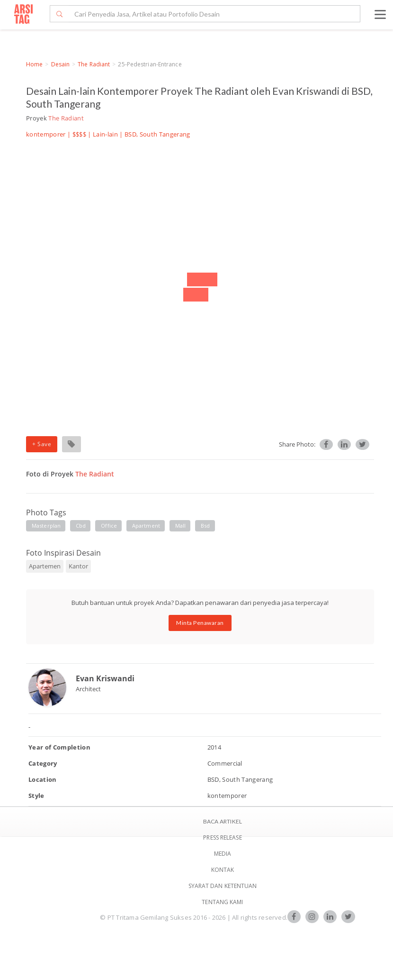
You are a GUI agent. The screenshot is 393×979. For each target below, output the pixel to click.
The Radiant (94, 64)
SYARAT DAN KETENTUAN (222, 886)
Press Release (222, 837)
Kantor (78, 566)
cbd (81, 525)
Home (34, 64)
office (109, 525)
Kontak (222, 870)
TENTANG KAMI (222, 902)
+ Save (41, 444)
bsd (205, 525)
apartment (146, 525)
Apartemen (45, 566)
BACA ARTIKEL (222, 821)
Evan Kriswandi (105, 678)
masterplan (46, 525)
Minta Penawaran (200, 622)
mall (180, 525)
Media (223, 854)
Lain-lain (105, 134)
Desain (60, 64)
